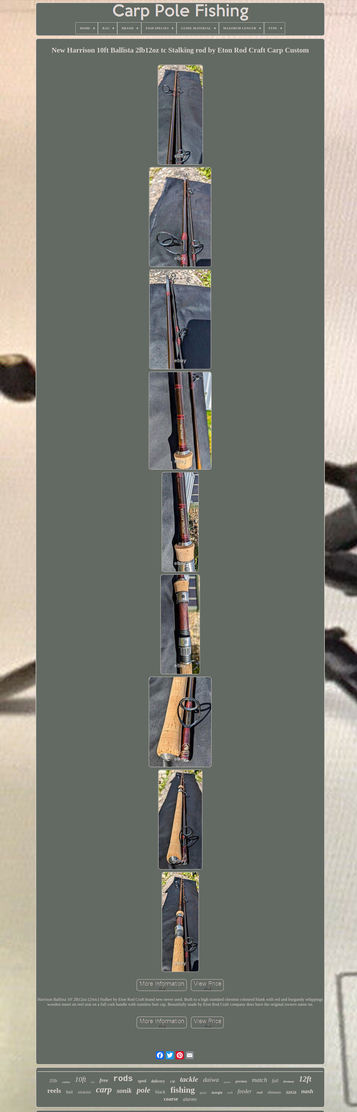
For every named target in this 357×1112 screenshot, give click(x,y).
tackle (189, 1079)
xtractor (84, 1092)
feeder (245, 1091)
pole (143, 1089)
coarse (171, 1099)
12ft (305, 1079)
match (259, 1080)
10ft (80, 1079)
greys (203, 1092)
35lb (53, 1080)
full (275, 1080)
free (103, 1080)
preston (241, 1081)
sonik (124, 1090)
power (227, 1082)
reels (54, 1090)
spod (142, 1081)
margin (216, 1092)
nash (307, 1091)
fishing (182, 1089)
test (92, 1082)
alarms (190, 1099)
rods (123, 1079)
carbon (66, 1082)
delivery (158, 1081)
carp (104, 1089)
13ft (172, 1081)
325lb (291, 1093)
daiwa (211, 1079)
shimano (274, 1092)
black (160, 1091)
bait (69, 1091)
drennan (288, 1081)
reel (260, 1092)
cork (230, 1092)
